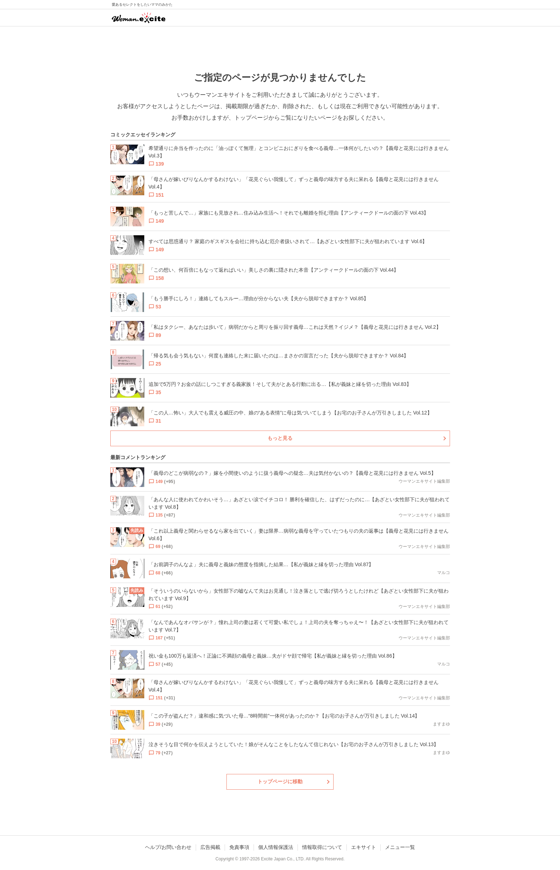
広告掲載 (210, 847)
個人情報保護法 (275, 847)
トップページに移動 (280, 781)
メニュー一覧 (400, 847)
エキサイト (363, 847)
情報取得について (322, 847)
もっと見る (280, 438)
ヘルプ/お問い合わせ (168, 847)
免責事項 (239, 847)
